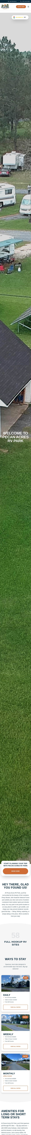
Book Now (21, 6)
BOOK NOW (16, 871)
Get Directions (12, 1)
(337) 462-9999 (25, 1)
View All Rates (15, 1007)
